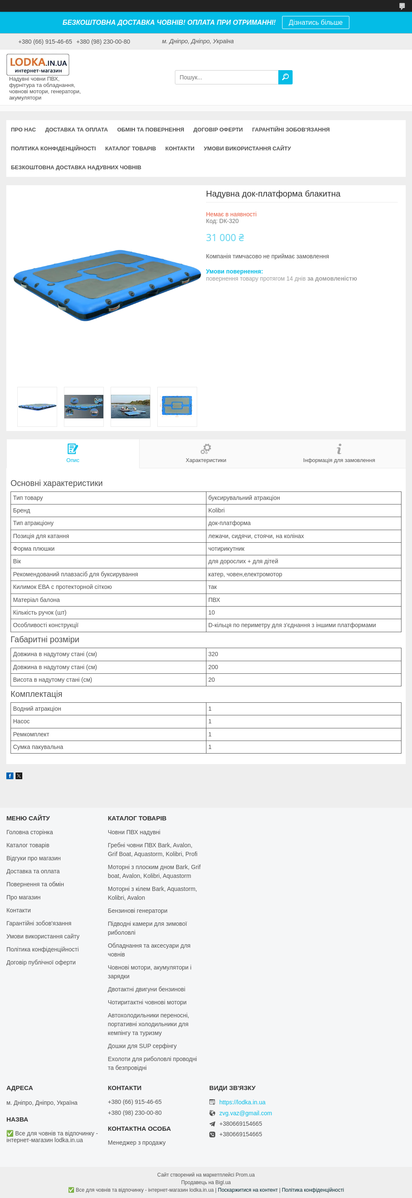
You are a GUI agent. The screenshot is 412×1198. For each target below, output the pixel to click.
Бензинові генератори (137, 910)
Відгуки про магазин (33, 858)
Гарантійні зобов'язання (291, 129)
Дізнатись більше (316, 22)
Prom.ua (245, 1175)
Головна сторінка (29, 832)
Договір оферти (218, 129)
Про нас (23, 129)
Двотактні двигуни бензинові (146, 989)
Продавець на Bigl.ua (206, 1182)
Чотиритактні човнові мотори (147, 1002)
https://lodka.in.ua (242, 1102)
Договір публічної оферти (41, 962)
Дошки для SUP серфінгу (142, 1046)
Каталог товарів (130, 148)
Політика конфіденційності (53, 148)
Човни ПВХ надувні (134, 832)
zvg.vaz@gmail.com (245, 1113)
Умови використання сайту (247, 148)
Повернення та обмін (35, 884)
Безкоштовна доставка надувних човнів (76, 167)
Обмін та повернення (150, 129)
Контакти (180, 148)
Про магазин (23, 897)
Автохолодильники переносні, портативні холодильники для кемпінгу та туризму (148, 1024)
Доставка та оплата (76, 129)
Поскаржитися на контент (247, 1190)
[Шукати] (285, 77)
